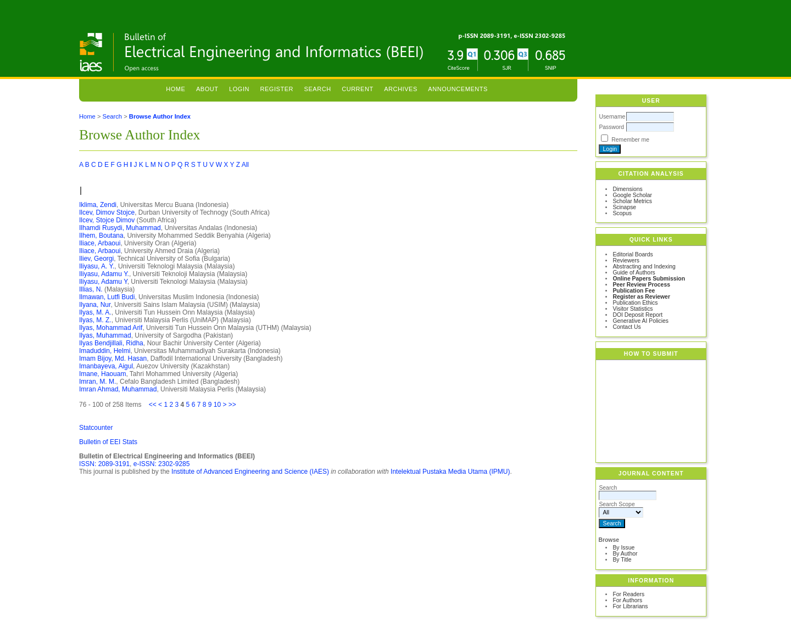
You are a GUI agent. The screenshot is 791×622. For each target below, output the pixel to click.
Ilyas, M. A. (95, 312)
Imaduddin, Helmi (104, 351)
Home (175, 89)
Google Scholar (632, 195)
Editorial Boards (632, 254)
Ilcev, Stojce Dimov (107, 220)
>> (232, 404)
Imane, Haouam (102, 374)
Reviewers (625, 260)
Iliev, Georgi (96, 258)
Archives (400, 89)
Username (612, 117)
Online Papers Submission (648, 279)
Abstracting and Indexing (643, 267)
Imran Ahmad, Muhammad (118, 389)
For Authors (627, 600)
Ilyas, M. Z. (95, 320)
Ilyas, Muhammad (105, 335)
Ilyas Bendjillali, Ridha (111, 343)
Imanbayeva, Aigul (106, 366)
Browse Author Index (160, 116)
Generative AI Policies (640, 321)
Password (611, 127)
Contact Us (626, 327)
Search (317, 89)
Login (239, 89)
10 (217, 404)
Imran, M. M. (97, 381)
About (207, 89)
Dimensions (627, 189)
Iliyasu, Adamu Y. (104, 274)
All (245, 165)
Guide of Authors (633, 273)
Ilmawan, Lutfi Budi (107, 297)
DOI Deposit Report (637, 315)
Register (276, 89)
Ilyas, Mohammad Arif (110, 328)
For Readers (628, 594)
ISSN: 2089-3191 (104, 464)
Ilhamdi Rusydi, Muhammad (120, 228)
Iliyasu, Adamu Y (103, 281)
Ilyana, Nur (94, 305)
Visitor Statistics (632, 309)
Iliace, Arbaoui (99, 243)
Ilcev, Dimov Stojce (107, 212)
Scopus (622, 213)
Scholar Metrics (632, 201)
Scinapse (624, 207)
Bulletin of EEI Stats (108, 442)
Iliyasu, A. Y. (96, 266)
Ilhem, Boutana (101, 235)
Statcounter (96, 428)
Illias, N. (91, 289)
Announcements (458, 89)
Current (358, 89)
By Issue (623, 548)
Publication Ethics (635, 303)
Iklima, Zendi (97, 205)
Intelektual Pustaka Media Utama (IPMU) (450, 471)
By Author (624, 554)
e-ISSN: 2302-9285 (161, 464)
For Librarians (630, 606)
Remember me (630, 140)
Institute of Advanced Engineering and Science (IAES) (250, 471)
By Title (621, 560)
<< (153, 404)
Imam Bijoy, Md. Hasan (113, 358)
